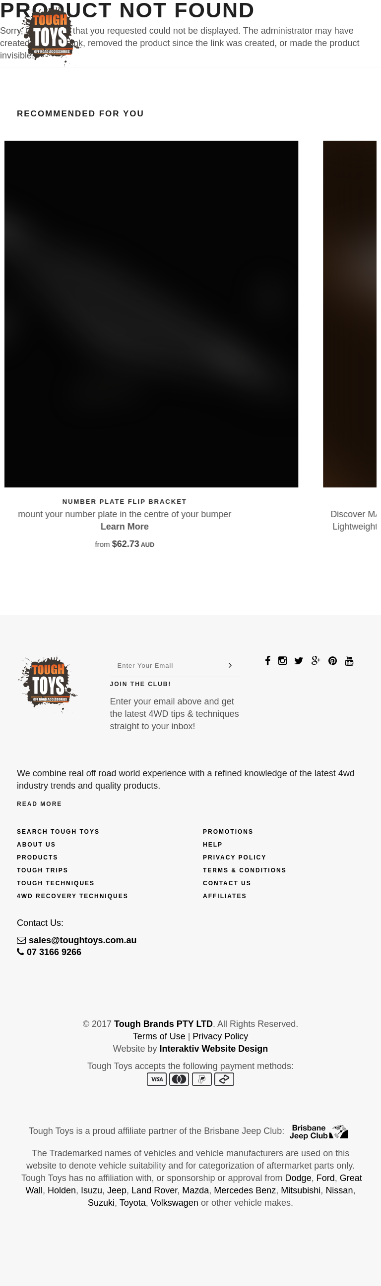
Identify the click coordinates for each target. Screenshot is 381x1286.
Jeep (117, 1190)
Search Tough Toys (58, 831)
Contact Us (227, 883)
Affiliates (225, 896)
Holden (62, 1190)
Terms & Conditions (245, 870)
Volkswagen (174, 1203)
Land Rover (154, 1190)
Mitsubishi (300, 1190)
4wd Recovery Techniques (72, 896)
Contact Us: (40, 923)
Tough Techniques (56, 883)
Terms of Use (159, 1036)
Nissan (339, 1190)
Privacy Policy (234, 857)
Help (213, 844)
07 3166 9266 (49, 952)
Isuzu (91, 1190)
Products (37, 857)
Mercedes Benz (245, 1190)
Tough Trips (42, 870)
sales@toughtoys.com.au (77, 940)
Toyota (133, 1203)
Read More (39, 804)
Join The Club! (141, 684)
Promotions (228, 831)
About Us (36, 844)
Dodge (298, 1178)
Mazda (195, 1190)
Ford (326, 1178)
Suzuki (101, 1203)
